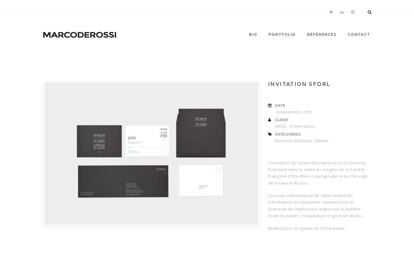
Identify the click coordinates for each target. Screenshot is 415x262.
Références (321, 34)
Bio (253, 34)
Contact (359, 34)
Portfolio (282, 34)
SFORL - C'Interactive (295, 126)
